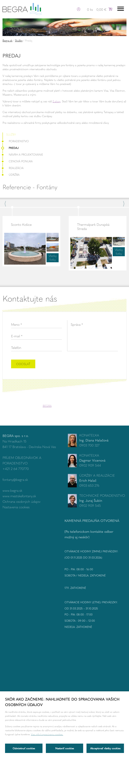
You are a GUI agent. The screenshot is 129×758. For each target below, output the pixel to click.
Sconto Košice (21, 224)
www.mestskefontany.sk (19, 495)
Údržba (11, 175)
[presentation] (92, 364)
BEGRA (47, 406)
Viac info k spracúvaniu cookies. (47, 734)
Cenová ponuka (18, 161)
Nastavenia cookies (16, 506)
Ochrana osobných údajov (21, 501)
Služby (19, 40)
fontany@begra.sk (15, 479)
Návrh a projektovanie (23, 154)
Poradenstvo (16, 141)
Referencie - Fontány (30, 186)
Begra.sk (7, 40)
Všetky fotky (53, 258)
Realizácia (13, 168)
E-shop (56, 101)
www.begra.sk (12, 490)
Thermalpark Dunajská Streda (93, 226)
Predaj (11, 148)
